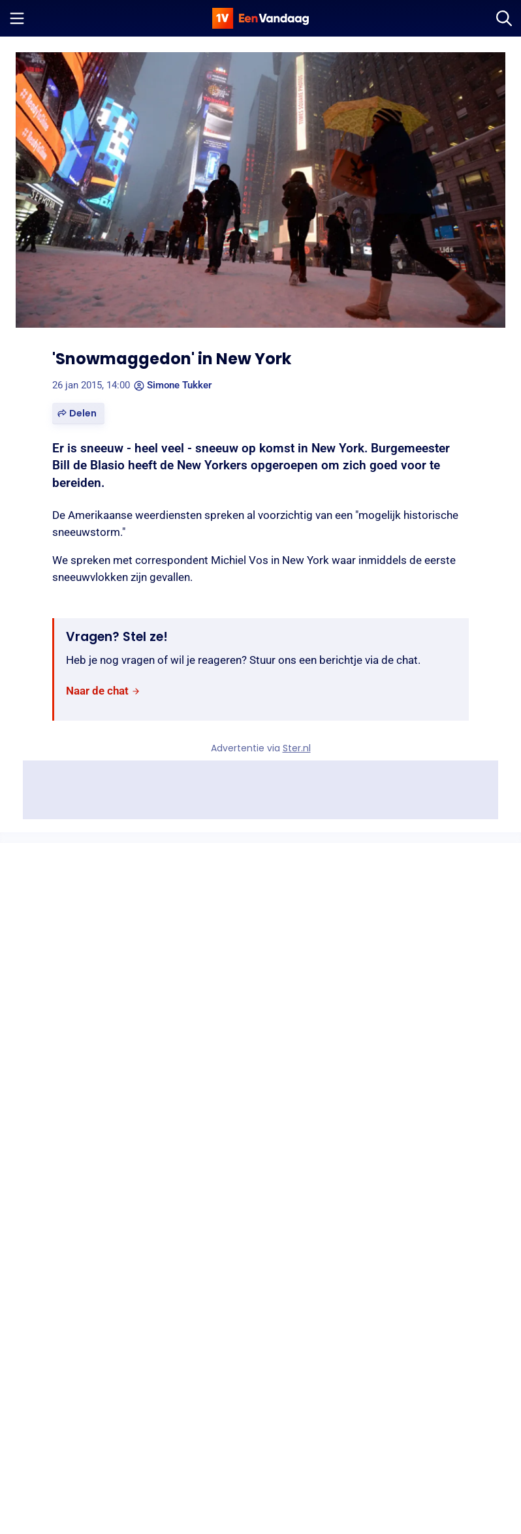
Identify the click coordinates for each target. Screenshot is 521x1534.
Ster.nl (297, 748)
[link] (103, 691)
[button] (78, 413)
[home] (260, 18)
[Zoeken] (504, 18)
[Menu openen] (17, 18)
